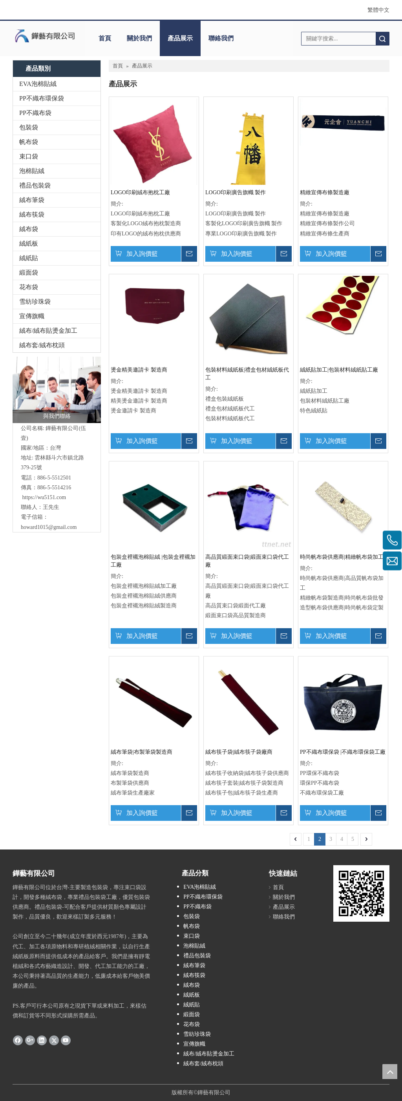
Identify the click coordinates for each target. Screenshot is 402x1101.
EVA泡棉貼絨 (38, 83)
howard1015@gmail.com (49, 527)
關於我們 (139, 38)
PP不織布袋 (35, 112)
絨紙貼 (28, 258)
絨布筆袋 (31, 200)
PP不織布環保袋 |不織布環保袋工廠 (343, 752)
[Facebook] (18, 1040)
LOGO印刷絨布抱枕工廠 (140, 192)
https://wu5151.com (44, 497)
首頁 (105, 38)
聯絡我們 (221, 38)
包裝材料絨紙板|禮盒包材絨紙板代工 (247, 374)
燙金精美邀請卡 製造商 (139, 370)
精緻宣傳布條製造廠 (324, 192)
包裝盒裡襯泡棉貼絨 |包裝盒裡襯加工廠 (153, 561)
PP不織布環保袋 (41, 98)
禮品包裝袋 (35, 185)
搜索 (382, 38)
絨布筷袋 (31, 214)
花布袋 (28, 287)
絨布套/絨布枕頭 (42, 345)
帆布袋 (28, 142)
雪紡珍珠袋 (35, 301)
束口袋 (28, 156)
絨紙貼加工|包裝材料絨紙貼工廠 (339, 370)
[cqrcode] (361, 893)
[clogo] (45, 36)
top (389, 1071)
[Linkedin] (42, 1040)
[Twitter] (54, 1040)
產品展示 (180, 38)
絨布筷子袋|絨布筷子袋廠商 (238, 752)
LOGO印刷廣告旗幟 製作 (235, 192)
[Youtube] (66, 1040)
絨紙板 (28, 243)
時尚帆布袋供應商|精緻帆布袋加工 (342, 557)
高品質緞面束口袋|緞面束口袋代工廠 (247, 561)
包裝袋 (28, 127)
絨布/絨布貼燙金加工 (48, 330)
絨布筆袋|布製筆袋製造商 (141, 752)
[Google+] (30, 1040)
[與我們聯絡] (57, 390)
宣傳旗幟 (31, 316)
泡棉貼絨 (31, 171)
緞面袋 (28, 272)
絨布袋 (28, 229)
